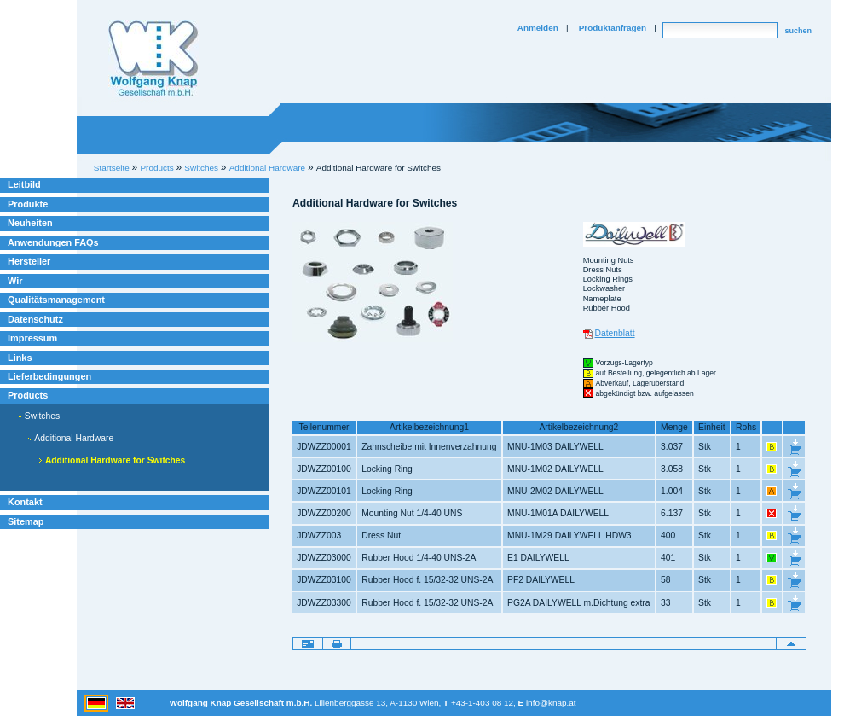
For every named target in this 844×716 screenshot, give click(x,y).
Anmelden (537, 27)
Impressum (32, 338)
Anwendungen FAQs (53, 242)
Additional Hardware (70, 438)
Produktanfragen (612, 27)
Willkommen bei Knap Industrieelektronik (153, 58)
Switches (39, 416)
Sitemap (25, 521)
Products (28, 395)
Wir (15, 281)
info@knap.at (551, 702)
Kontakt (25, 502)
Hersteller (29, 261)
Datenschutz (35, 319)
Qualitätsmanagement (56, 299)
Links (20, 357)
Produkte (28, 204)
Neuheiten (30, 223)
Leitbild (24, 184)
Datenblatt (615, 333)
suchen (798, 30)
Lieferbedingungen (49, 376)
